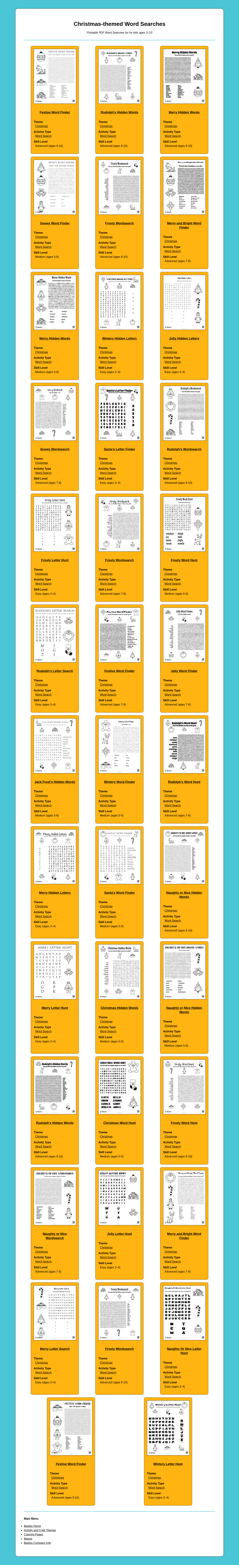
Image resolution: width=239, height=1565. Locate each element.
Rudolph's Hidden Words (119, 112)
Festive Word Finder (55, 112)
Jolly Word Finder (184, 671)
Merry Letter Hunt (55, 1008)
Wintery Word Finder (119, 782)
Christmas (41, 126)
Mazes (28, 1538)
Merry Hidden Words (184, 112)
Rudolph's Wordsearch (184, 449)
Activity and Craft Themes (40, 1530)
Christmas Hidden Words (119, 1008)
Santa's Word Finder (119, 893)
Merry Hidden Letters (55, 893)
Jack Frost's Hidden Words (55, 782)
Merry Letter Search (55, 1349)
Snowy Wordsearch (55, 449)
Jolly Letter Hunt (119, 1234)
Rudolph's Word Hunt (184, 782)
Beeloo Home (32, 1526)
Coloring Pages (33, 1534)
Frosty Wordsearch (119, 223)
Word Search (43, 136)
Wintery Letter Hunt (168, 1464)
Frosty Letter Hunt (54, 560)
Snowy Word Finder (55, 223)
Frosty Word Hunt (184, 560)
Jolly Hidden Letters (184, 338)
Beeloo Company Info (37, 1542)
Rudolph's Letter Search (55, 671)
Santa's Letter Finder (119, 449)
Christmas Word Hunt (119, 1123)
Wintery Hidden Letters (119, 338)
